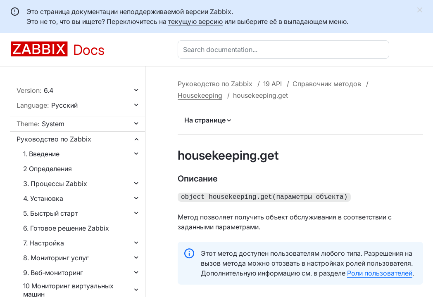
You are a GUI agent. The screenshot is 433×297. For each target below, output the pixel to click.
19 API (272, 84)
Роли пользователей (379, 272)
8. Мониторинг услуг (56, 258)
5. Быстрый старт (50, 213)
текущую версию (195, 21)
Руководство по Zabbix (54, 139)
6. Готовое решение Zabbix (66, 228)
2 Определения (47, 169)
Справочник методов (327, 84)
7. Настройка (43, 243)
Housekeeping (200, 95)
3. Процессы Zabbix (55, 183)
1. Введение (41, 154)
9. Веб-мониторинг (53, 273)
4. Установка (43, 198)
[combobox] (285, 49)
